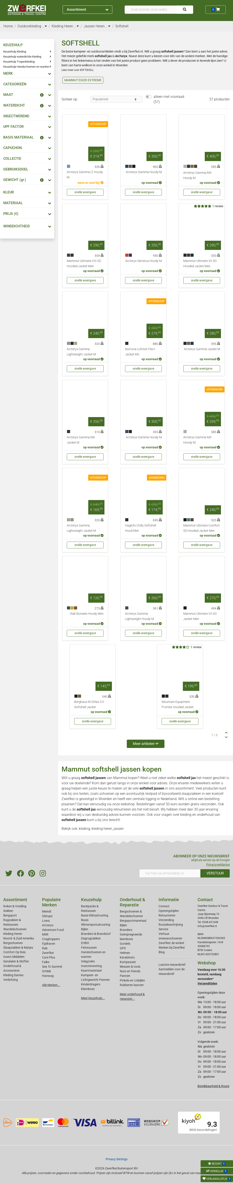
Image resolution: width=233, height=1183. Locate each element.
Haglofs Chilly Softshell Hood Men (140, 528)
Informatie (169, 899)
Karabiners (127, 957)
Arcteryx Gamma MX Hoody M (197, 175)
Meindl (46, 911)
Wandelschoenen (14, 929)
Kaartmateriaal (91, 970)
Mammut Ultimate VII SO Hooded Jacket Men (200, 263)
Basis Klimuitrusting (94, 915)
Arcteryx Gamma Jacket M (202, 349)
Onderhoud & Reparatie (132, 902)
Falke (45, 962)
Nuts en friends (130, 971)
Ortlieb (46, 971)
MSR (45, 934)
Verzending (166, 920)
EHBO (85, 943)
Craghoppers (51, 939)
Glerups (47, 916)
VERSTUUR (215, 873)
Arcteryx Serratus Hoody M (143, 261)
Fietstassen (89, 947)
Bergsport (10, 915)
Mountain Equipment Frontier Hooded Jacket (178, 704)
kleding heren (102, 829)
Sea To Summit (52, 966)
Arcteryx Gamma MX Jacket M (81, 439)
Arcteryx (47, 925)
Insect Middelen (14, 956)
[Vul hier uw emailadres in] (170, 873)
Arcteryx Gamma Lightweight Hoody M (139, 616)
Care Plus (48, 957)
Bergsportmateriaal (133, 920)
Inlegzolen (88, 961)
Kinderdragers (90, 984)
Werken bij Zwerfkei (172, 947)
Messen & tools (130, 966)
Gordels (125, 943)
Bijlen (84, 929)
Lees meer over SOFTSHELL (78, 70)
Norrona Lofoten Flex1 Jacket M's (140, 351)
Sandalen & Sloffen (16, 961)
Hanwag (48, 976)
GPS (123, 948)
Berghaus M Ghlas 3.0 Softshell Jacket (89, 704)
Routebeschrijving (171, 924)
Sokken (8, 911)
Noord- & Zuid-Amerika (18, 938)
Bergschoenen (13, 943)
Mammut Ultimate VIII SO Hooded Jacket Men (84, 263)
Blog (162, 952)
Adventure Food (53, 930)
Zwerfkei (48, 953)
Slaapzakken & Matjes (18, 947)
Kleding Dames (13, 975)
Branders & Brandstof (96, 934)
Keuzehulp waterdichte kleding (22, 56)
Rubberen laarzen (132, 985)
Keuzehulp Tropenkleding (19, 61)
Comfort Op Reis (14, 952)
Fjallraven (48, 943)
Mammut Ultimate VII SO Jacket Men (200, 616)
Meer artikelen (146, 744)
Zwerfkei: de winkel (171, 943)
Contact (164, 906)
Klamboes (88, 989)
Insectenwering (91, 966)
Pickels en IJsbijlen (132, 980)
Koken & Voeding (14, 906)
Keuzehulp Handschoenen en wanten (26, 66)
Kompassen (128, 962)
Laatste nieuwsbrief (172, 964)
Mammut (120, 778)
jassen (119, 829)
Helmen (125, 953)
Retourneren (167, 915)
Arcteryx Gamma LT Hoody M (85, 174)
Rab (45, 948)
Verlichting (10, 979)
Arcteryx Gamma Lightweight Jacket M (81, 351)
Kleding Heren (12, 934)
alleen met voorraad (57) (169, 99)
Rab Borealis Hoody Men (87, 614)
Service (163, 929)
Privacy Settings (116, 1159)
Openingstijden (169, 911)
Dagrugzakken (91, 938)
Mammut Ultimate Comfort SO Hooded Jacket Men (201, 528)
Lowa (46, 920)
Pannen (125, 976)
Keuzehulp (91, 899)
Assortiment (87, 9)
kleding (185, 815)
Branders (126, 930)
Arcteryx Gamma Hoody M (144, 172)
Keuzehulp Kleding (14, 51)
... (44, 26)
